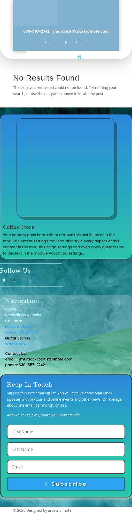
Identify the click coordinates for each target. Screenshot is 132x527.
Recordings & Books (23, 314)
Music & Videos (19, 326)
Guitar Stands (18, 338)
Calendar (13, 320)
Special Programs (21, 332)
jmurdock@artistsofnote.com (80, 31)
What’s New (16, 343)
